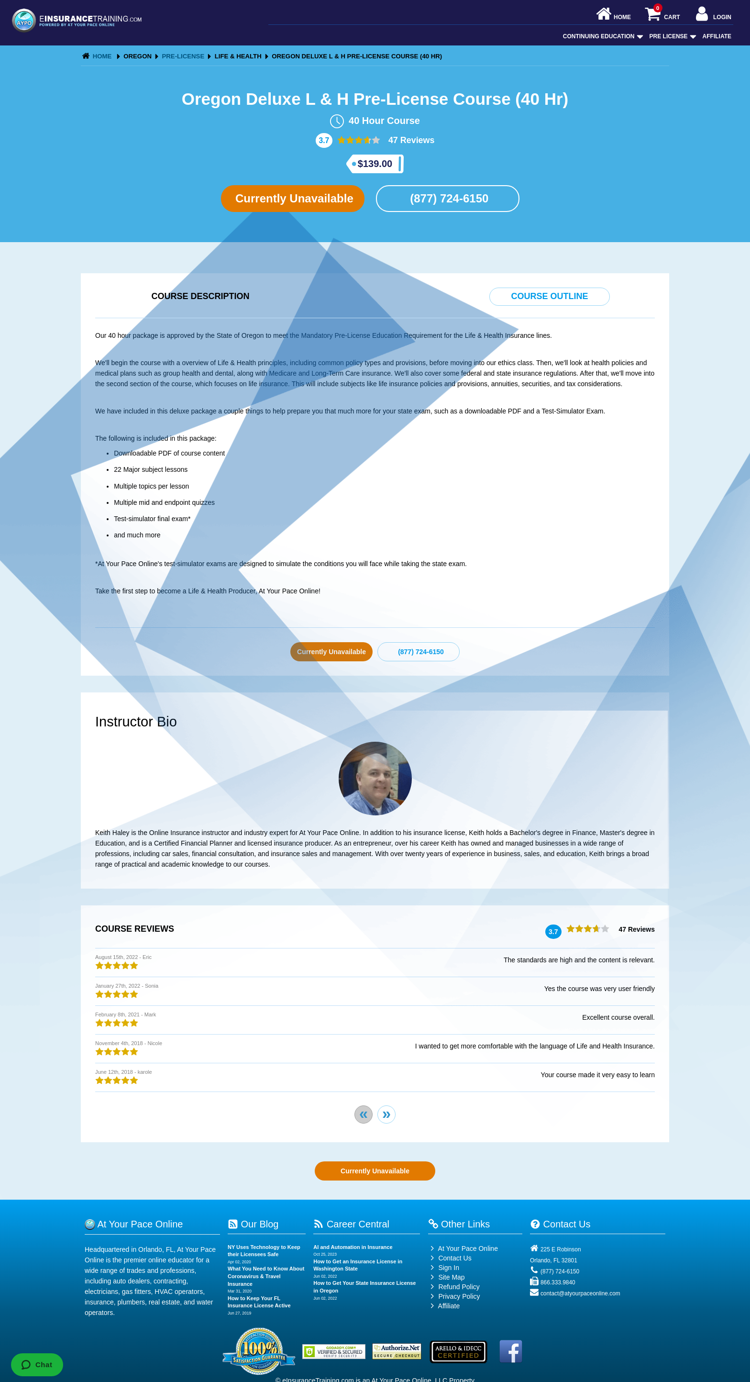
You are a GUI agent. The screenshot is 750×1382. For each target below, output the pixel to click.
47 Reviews (410, 140)
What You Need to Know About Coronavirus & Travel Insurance (266, 1276)
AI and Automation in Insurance (352, 1247)
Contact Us (450, 1258)
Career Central (351, 1224)
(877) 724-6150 (448, 198)
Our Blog (253, 1224)
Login (712, 14)
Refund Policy (458, 1287)
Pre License (672, 36)
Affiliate (717, 36)
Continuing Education (602, 36)
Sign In (443, 1267)
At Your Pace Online (463, 1248)
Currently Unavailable (292, 198)
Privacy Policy (459, 1296)
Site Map (446, 1277)
